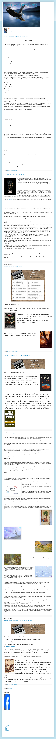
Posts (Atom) (10, 688)
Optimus (6, 729)
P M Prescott (10, 28)
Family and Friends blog (20, 5)
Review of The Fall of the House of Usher (14, 174)
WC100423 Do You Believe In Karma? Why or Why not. (18, 620)
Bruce (6, 726)
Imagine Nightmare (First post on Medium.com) (16, 36)
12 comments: (16, 684)
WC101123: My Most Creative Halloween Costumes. (17, 355)
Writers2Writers (7, 730)
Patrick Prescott (6, 693)
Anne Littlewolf (7, 725)
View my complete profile (11, 31)
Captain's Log (7, 728)
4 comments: (16, 170)
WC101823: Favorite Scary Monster (13, 266)
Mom (5, 727)
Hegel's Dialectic (10, 646)
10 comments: (16, 351)
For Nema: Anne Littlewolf (10, 434)
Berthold (10, 199)
